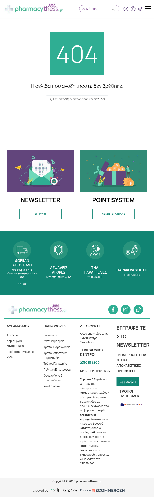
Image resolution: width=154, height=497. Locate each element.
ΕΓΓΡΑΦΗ (40, 213)
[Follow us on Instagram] (126, 309)
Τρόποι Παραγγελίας (57, 347)
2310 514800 (90, 362)
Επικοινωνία (52, 335)
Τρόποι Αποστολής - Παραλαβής (56, 355)
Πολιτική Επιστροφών (57, 369)
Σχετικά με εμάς (54, 341)
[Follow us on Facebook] (113, 309)
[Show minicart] (140, 8)
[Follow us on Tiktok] (138, 309)
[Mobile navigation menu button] (148, 6)
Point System (52, 386)
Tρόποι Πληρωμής (55, 363)
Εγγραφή (128, 381)
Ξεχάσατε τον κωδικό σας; (20, 354)
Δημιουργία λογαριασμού (15, 343)
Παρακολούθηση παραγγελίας (131, 263)
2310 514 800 (95, 263)
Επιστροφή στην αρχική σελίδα (77, 98)
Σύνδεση (12, 335)
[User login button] (133, 8)
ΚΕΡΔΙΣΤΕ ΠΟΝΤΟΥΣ (113, 213)
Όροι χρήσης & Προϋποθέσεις (53, 378)
